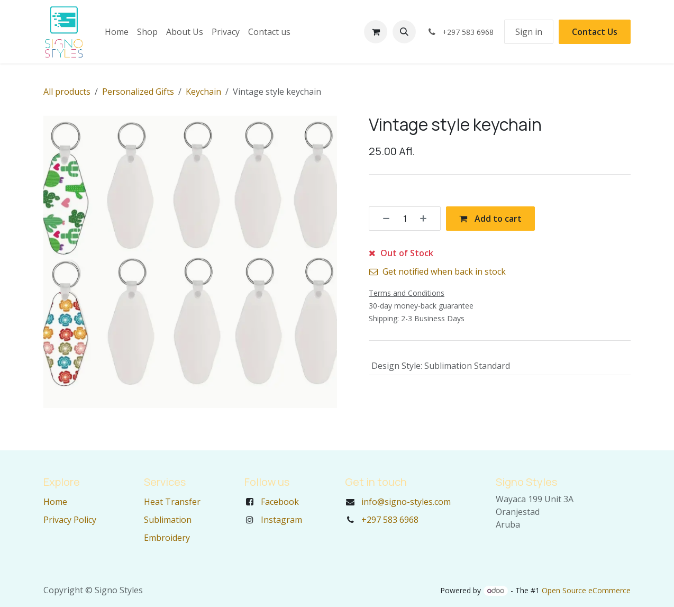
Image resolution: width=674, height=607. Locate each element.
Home (55, 502)
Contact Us (594, 32)
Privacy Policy (69, 520)
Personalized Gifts (138, 91)
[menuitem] (117, 31)
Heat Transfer (172, 502)
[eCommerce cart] (375, 31)
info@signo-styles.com (406, 502)
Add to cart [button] (490, 218)
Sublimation (168, 520)
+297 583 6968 (389, 520)
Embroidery (167, 537)
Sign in (528, 32)
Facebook (280, 502)
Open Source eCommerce (586, 590)
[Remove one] (382, 218)
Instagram (281, 520)
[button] (404, 31)
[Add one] (427, 218)
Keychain (203, 91)
